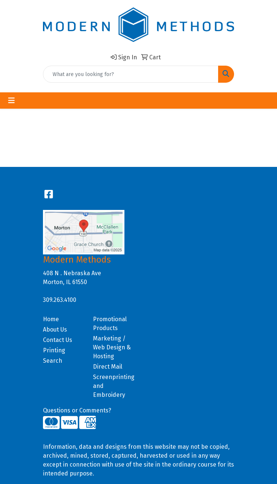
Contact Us (57, 339)
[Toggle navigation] (11, 100)
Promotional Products (110, 324)
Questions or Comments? (77, 410)
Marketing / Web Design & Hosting (112, 347)
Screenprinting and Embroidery (113, 385)
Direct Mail (107, 366)
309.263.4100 (59, 299)
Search (52, 360)
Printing (54, 350)
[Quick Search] (130, 74)
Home (51, 319)
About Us (55, 329)
